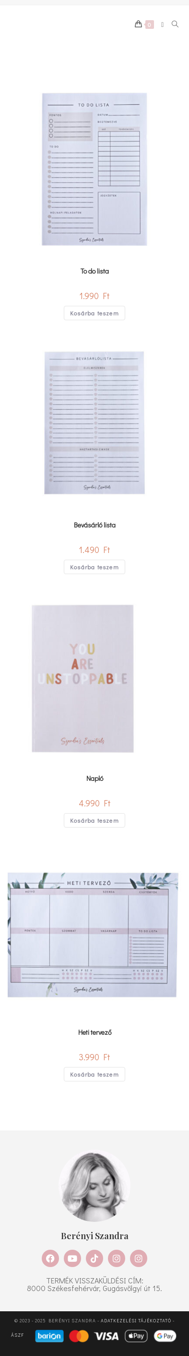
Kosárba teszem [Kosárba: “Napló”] (94, 820)
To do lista (95, 271)
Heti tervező (94, 1032)
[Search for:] (172, 24)
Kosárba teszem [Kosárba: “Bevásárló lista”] (94, 567)
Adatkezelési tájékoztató (136, 1321)
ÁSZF (17, 1335)
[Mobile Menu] (159, 24)
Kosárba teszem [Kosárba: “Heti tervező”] (94, 1074)
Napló (94, 778)
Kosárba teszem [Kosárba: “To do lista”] (94, 313)
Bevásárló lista (95, 524)
